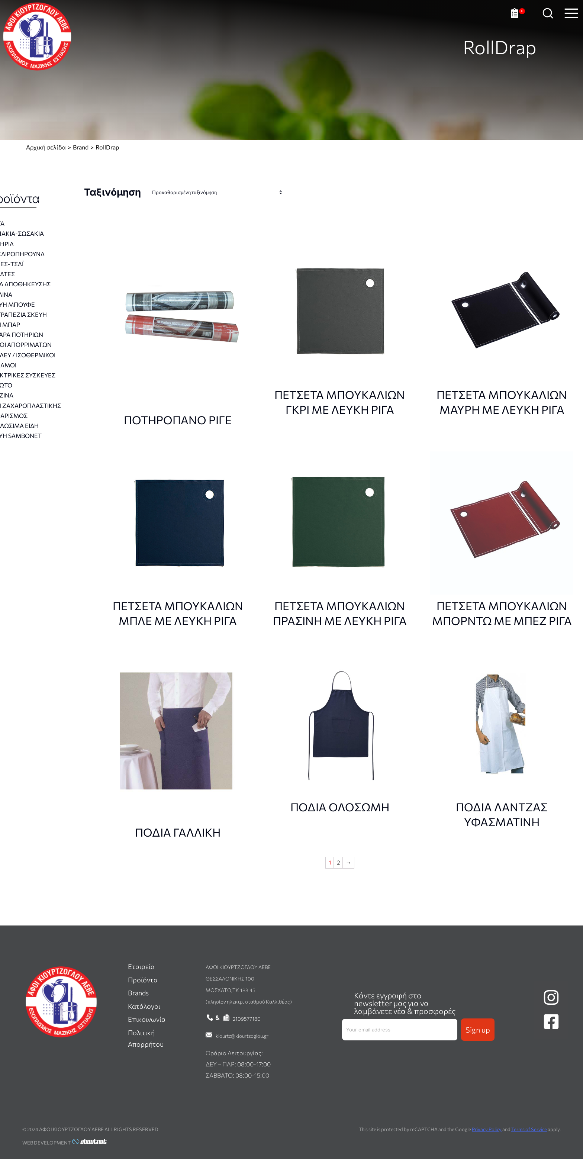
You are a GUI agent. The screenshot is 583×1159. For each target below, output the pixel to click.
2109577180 (247, 1018)
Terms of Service (529, 1129)
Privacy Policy (487, 1129)
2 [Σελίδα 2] (338, 862)
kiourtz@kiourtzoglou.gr (242, 1036)
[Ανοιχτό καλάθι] (518, 19)
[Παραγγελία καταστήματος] (219, 192)
